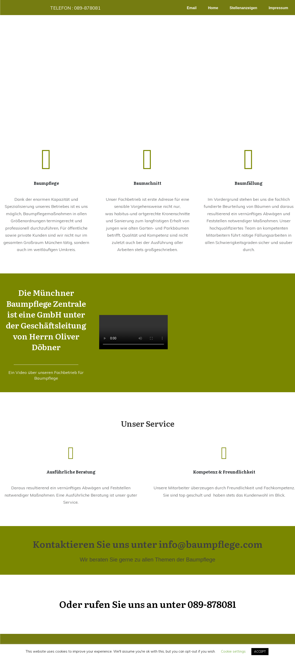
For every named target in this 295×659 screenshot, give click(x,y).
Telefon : (75, 8)
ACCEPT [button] (260, 651)
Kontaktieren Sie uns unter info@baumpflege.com (147, 543)
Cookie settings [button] (233, 651)
